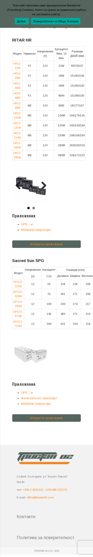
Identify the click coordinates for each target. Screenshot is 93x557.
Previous (19, 185)
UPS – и (27, 224)
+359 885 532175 (56, 489)
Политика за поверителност (46, 537)
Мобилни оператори (36, 230)
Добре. (22, 21)
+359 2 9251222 (33, 489)
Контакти (26, 516)
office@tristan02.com (40, 497)
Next (42, 185)
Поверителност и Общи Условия (55, 21)
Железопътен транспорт (39, 398)
